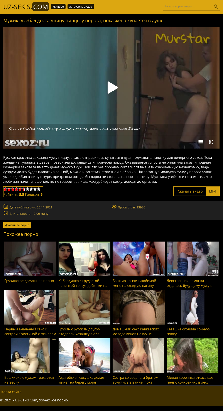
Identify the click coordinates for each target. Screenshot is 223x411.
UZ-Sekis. (26, 6)
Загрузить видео (80, 6)
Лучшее (58, 6)
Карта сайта (11, 391)
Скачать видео (197, 191)
